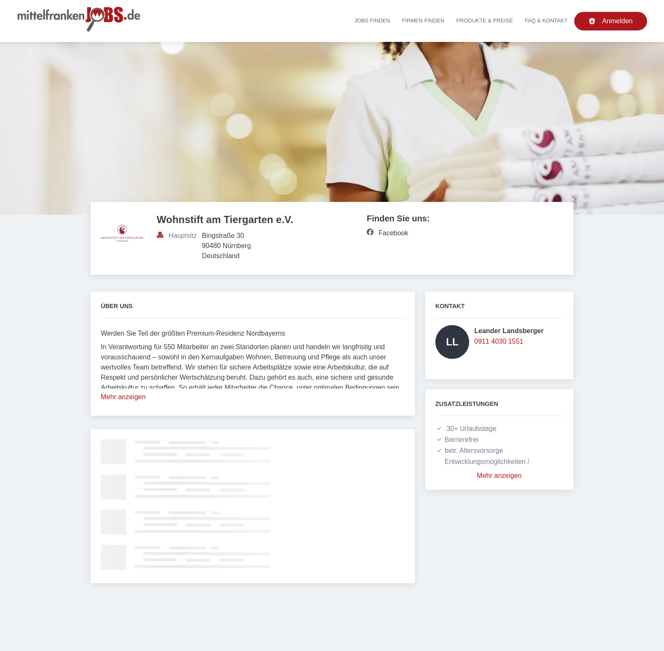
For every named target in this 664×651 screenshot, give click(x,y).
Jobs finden (372, 20)
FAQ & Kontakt (546, 20)
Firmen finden (423, 20)
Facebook (393, 233)
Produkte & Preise (484, 20)
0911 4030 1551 (498, 341)
